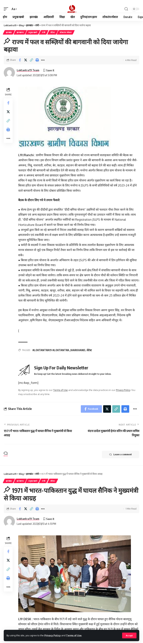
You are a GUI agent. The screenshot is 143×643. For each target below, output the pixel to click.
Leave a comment (120, 454)
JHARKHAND (77, 350)
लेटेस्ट (52, 32)
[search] (126, 9)
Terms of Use (74, 635)
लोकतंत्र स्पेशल (66, 32)
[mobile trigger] (7, 9)
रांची (43, 32)
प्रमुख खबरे (32, 32)
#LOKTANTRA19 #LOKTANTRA (50, 350)
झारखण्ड (20, 32)
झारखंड (9, 32)
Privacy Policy (52, 635)
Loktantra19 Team (28, 70)
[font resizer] (14, 9)
